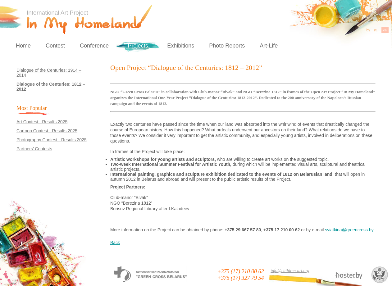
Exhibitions (180, 46)
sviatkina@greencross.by (349, 229)
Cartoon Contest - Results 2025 (46, 130)
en (385, 30)
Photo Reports (227, 46)
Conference (94, 46)
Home (23, 46)
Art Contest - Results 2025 (41, 121)
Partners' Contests (34, 148)
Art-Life (269, 46)
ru (376, 30)
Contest (55, 46)
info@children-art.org (290, 270)
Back (115, 242)
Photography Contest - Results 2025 (51, 139)
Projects (138, 46)
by (369, 30)
